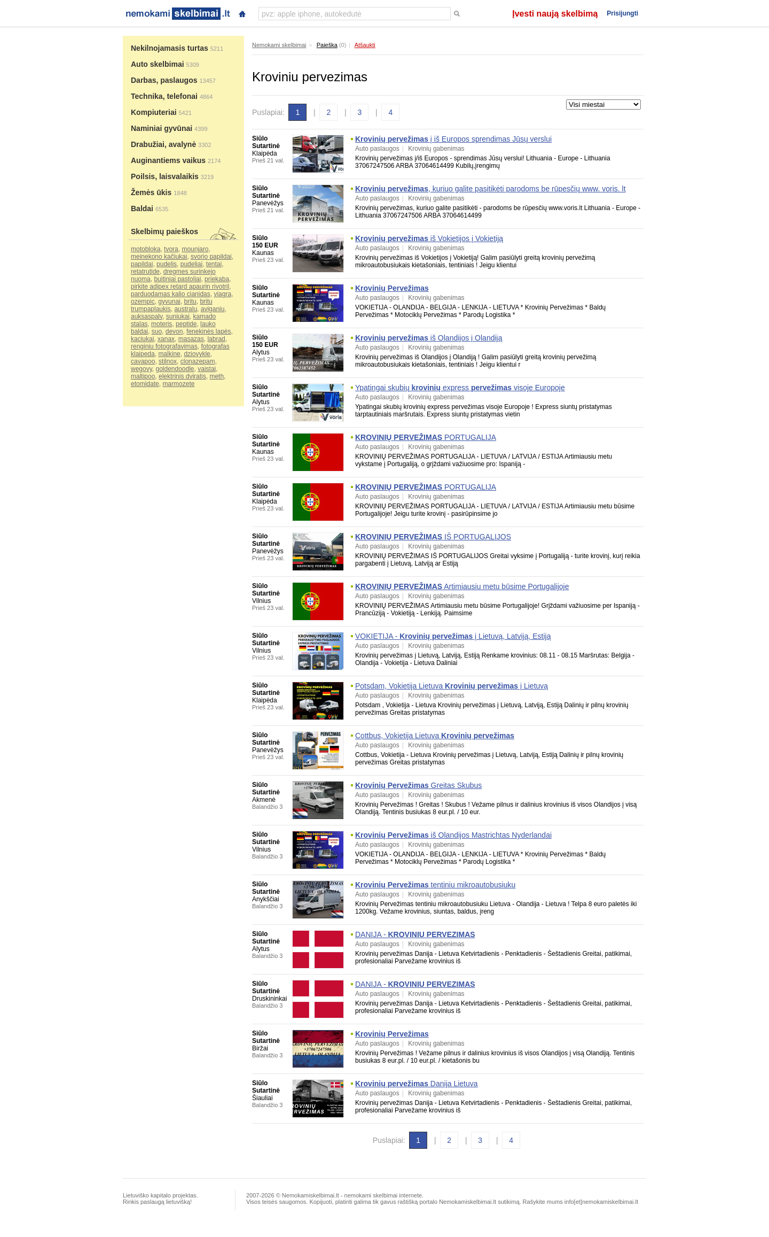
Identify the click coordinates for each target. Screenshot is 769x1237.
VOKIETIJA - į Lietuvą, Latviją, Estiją (453, 636)
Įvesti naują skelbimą (555, 13)
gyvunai (169, 301)
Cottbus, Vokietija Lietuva (434, 735)
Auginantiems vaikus (168, 160)
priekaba (217, 279)
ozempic (143, 301)
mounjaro (195, 249)
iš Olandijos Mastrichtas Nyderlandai (453, 835)
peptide (186, 324)
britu (190, 301)
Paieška (327, 45)
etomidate (145, 384)
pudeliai (191, 264)
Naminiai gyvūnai (161, 128)
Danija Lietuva (416, 1083)
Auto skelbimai (157, 64)
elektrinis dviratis (182, 376)
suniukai (178, 316)
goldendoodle (174, 369)
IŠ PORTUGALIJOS (433, 536)
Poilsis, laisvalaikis (165, 176)
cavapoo (143, 361)
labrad (216, 339)
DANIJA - (415, 934)
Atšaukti (365, 45)
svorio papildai (211, 256)
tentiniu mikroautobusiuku (435, 884)
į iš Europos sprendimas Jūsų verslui (453, 139)
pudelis (166, 264)
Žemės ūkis (151, 192)
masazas (191, 339)
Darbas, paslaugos (164, 80)
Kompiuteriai (154, 112)
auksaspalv (146, 316)
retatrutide (145, 271)
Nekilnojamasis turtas (169, 48)
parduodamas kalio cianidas (170, 294)
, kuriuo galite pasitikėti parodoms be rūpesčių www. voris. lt (490, 188)
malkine (169, 354)
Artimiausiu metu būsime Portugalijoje (462, 586)
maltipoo (143, 376)
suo (157, 331)
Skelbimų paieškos (164, 231)
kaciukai (142, 339)
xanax (166, 339)
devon (174, 331)
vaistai (207, 369)
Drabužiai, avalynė (163, 144)
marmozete (178, 384)
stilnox (168, 361)
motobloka (145, 249)
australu (185, 309)
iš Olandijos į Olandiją (428, 338)
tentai (214, 264)
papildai (142, 264)
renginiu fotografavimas (164, 346)
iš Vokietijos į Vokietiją (429, 238)
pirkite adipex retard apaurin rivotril (180, 286)
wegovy (141, 369)
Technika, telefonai (164, 96)
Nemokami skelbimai (279, 45)
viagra (222, 294)
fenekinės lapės (208, 331)
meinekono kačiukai (159, 256)
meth (216, 376)
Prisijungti (622, 13)
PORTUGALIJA (425, 437)
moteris (161, 324)
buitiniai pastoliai (177, 279)
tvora (171, 249)
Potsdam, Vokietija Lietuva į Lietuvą (451, 686)
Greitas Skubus (418, 785)
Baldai (142, 208)
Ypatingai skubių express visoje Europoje (460, 387)
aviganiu (213, 309)
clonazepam (198, 361)
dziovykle (197, 354)
